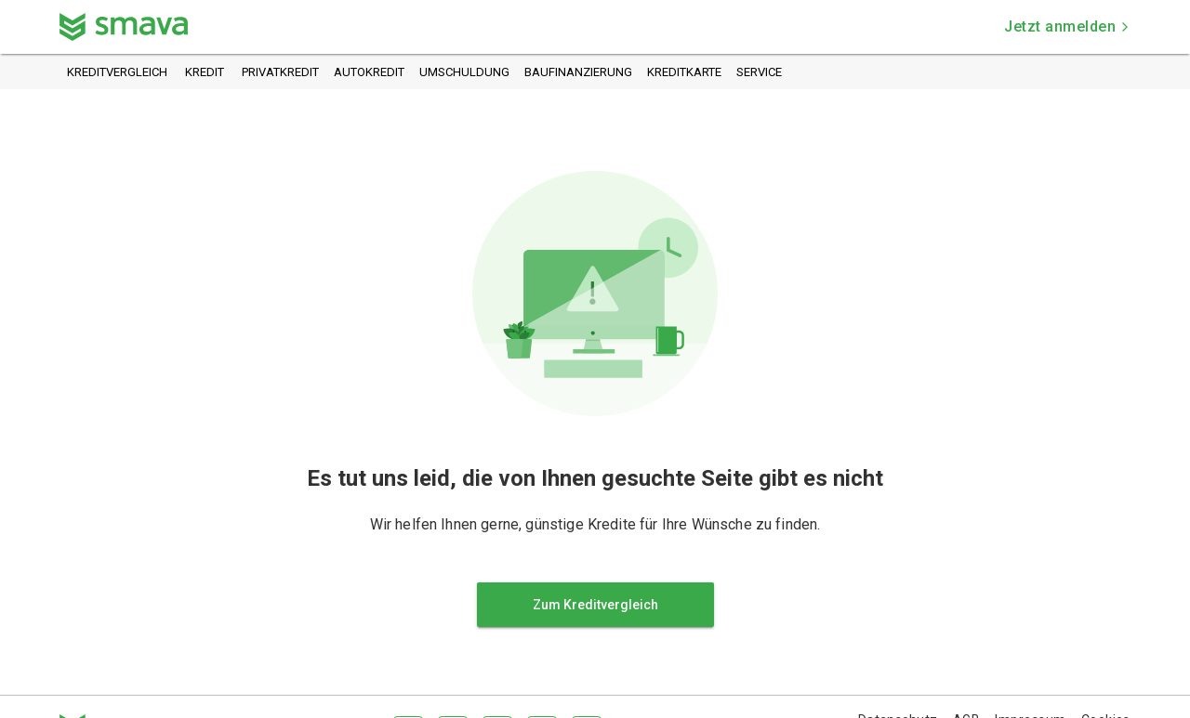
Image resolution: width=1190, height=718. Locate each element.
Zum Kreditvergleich (595, 604)
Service (759, 73)
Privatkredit (280, 73)
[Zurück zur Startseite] (124, 27)
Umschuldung (464, 73)
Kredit (204, 73)
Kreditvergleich (117, 73)
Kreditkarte (684, 73)
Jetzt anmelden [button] (1067, 26)
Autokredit (369, 73)
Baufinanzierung (578, 73)
